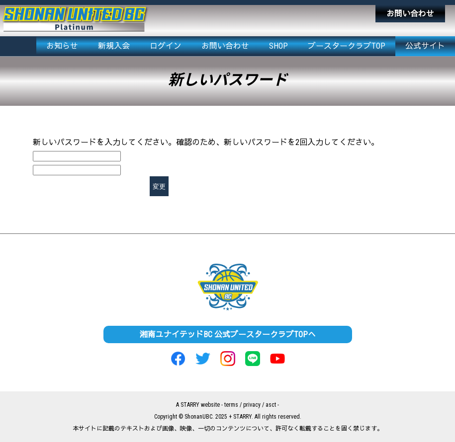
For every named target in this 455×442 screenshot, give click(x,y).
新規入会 (114, 46)
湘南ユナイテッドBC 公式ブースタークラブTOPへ (228, 334)
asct (271, 404)
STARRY (190, 404)
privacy (252, 404)
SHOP (278, 46)
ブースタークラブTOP (346, 46)
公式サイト (425, 46)
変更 (159, 186)
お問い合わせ (410, 13)
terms (231, 404)
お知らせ (62, 46)
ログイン (166, 46)
